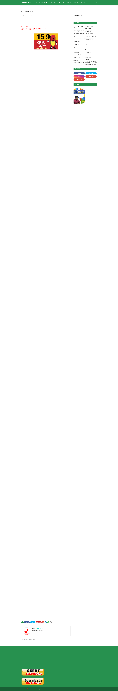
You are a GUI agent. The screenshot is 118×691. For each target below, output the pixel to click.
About (89, 689)
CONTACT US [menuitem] (83, 2)
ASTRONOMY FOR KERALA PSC (90, 48)
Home (85, 689)
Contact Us (94, 689)
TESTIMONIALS (77, 60)
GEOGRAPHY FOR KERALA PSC (79, 35)
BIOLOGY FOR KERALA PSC (78, 46)
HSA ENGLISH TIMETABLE (79, 33)
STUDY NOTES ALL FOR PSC (78, 27)
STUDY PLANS (88, 28)
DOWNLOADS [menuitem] (42, 2)
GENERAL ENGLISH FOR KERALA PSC (90, 51)
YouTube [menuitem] (76, 2)
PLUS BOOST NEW (89, 26)
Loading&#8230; (45, 193)
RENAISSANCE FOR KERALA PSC (78, 43)
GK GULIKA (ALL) (77, 54)
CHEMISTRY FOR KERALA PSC (90, 43)
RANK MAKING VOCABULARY (77, 58)
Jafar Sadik (31, 689)
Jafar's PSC (25, 15)
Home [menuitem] (35, 2)
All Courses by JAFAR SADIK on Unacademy (90, 38)
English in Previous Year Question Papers (78, 51)
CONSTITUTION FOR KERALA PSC (78, 40)
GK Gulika (25, 618)
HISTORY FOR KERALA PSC (79, 38)
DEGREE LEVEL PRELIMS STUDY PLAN (79, 30)
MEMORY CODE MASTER (79, 62)
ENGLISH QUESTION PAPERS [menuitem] (65, 2)
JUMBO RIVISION (89, 54)
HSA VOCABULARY (89, 33)
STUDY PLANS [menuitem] (52, 2)
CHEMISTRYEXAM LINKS (90, 64)
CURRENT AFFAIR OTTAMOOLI (89, 30)
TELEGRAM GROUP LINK (90, 56)
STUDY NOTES (88, 57)
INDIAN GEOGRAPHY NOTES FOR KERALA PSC (90, 35)
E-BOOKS (87, 59)
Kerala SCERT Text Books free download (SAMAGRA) (91, 62)
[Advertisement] (33, 657)
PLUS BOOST (76, 56)
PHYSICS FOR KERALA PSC (91, 46)
